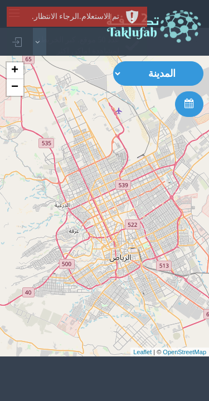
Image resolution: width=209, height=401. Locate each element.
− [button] (14, 87)
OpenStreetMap (184, 352)
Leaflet (142, 352)
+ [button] (14, 70)
